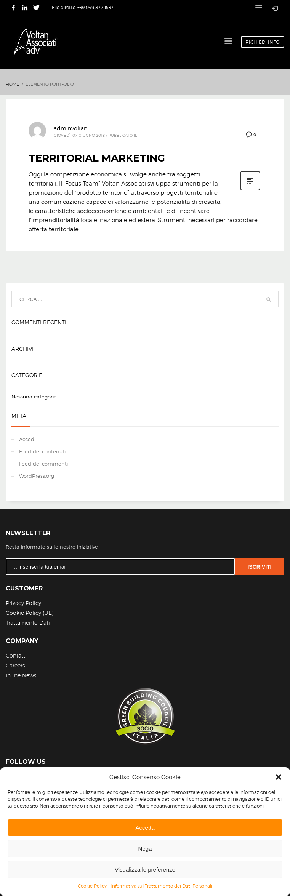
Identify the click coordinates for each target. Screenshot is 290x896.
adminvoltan (70, 128)
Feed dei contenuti (42, 451)
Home (12, 84)
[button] (278, 777)
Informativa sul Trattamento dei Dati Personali (161, 886)
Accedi (27, 439)
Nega (145, 848)
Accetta (144, 827)
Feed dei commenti (43, 464)
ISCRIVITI (259, 567)
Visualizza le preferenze (145, 869)
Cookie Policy (92, 886)
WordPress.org (36, 476)
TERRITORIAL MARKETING (97, 158)
